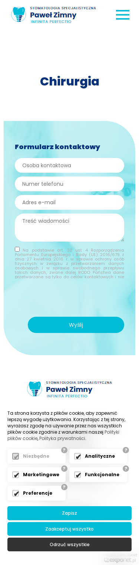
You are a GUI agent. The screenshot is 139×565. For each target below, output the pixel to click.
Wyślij (76, 325)
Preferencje (37, 493)
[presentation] (67, 298)
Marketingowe (41, 474)
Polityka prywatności (62, 438)
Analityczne (100, 456)
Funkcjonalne (102, 474)
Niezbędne (36, 456)
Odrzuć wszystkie (70, 544)
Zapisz (69, 513)
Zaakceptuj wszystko (69, 529)
